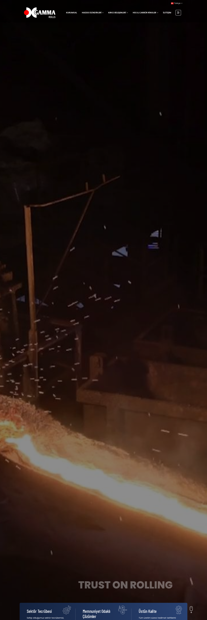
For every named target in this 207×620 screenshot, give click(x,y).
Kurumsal (71, 12)
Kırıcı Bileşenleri (117, 12)
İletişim (167, 12)
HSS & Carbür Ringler (144, 12)
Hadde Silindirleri (91, 12)
